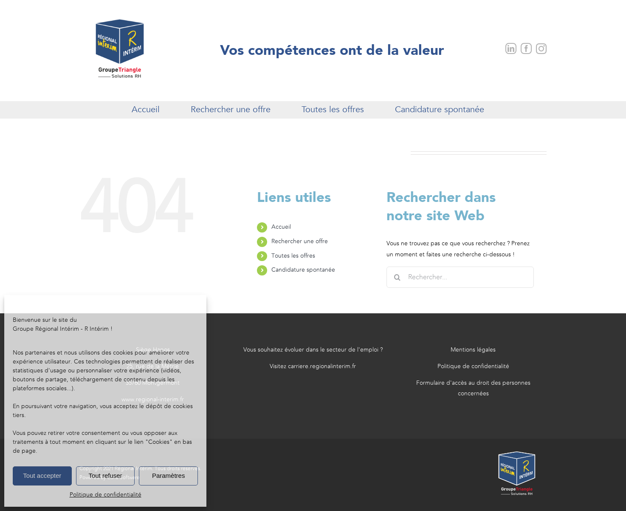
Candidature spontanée (303, 270)
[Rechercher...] (460, 277)
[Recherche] (397, 277)
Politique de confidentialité (105, 495)
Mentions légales (473, 350)
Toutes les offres (293, 256)
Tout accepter (42, 475)
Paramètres (168, 475)
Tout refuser (105, 475)
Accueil (281, 227)
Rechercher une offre (299, 241)
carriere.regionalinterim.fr (322, 366)
